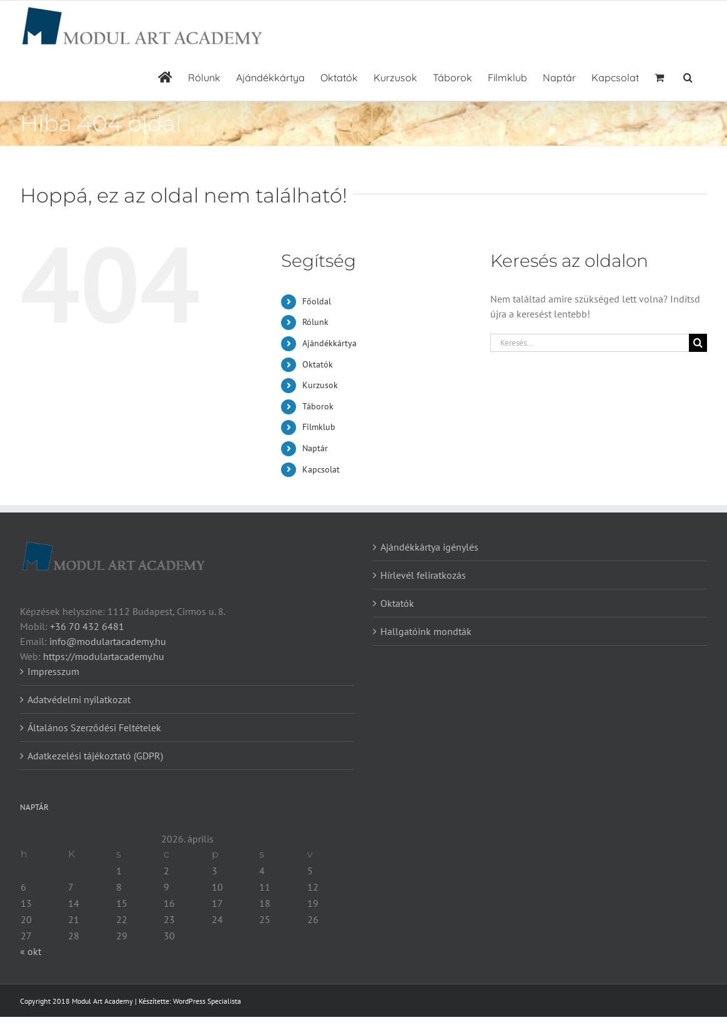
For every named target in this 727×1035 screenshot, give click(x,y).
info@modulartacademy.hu (107, 641)
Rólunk (315, 322)
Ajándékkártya (329, 343)
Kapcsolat (321, 469)
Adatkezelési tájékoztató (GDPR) (95, 755)
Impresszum (53, 671)
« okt (30, 951)
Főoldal (316, 301)
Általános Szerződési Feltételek (94, 727)
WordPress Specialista (207, 1001)
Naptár (315, 448)
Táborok (318, 406)
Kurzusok (320, 385)
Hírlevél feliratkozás (423, 575)
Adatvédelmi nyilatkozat (79, 699)
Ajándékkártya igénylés (429, 547)
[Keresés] (698, 343)
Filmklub (318, 426)
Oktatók (317, 364)
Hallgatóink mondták (426, 631)
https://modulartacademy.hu (103, 656)
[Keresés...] (589, 343)
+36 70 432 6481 (87, 626)
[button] (688, 76)
